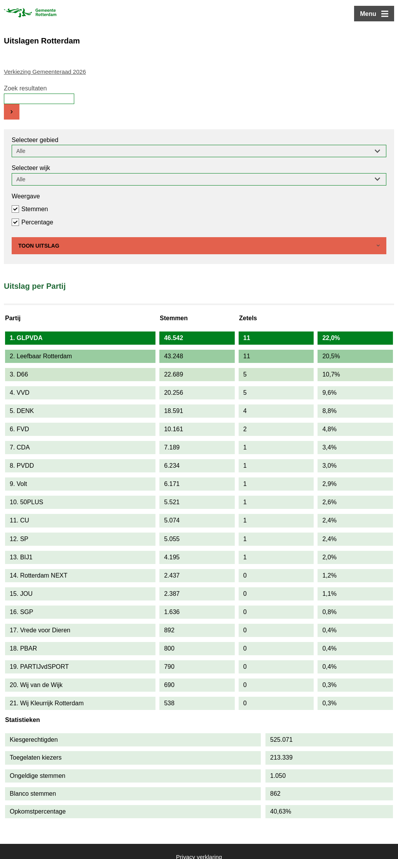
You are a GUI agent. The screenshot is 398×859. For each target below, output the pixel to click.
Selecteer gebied (35, 140)
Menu (368, 13)
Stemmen (34, 209)
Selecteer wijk (31, 168)
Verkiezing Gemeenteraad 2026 (45, 71)
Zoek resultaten (25, 88)
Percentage (37, 222)
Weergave (26, 196)
